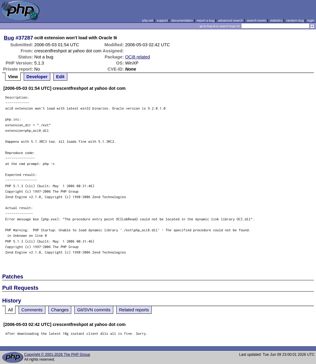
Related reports (134, 309)
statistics (276, 20)
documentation (182, 20)
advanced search (230, 20)
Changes (60, 309)
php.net (147, 20)
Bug (9, 38)
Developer (37, 76)
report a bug (205, 20)
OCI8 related (137, 56)
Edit (60, 76)
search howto (256, 20)
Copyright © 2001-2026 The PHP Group (57, 354)
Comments (32, 309)
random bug (295, 20)
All (10, 309)
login (310, 20)
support (162, 20)
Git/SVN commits (94, 309)
